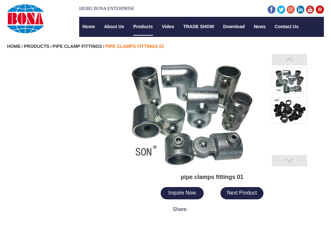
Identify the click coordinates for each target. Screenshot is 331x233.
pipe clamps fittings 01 (134, 46)
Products (143, 26)
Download (234, 26)
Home (88, 26)
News (260, 26)
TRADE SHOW (198, 26)
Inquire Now (182, 192)
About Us (114, 26)
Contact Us (287, 26)
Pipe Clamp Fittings (77, 46)
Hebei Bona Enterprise (106, 8)
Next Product (242, 192)
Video (168, 26)
